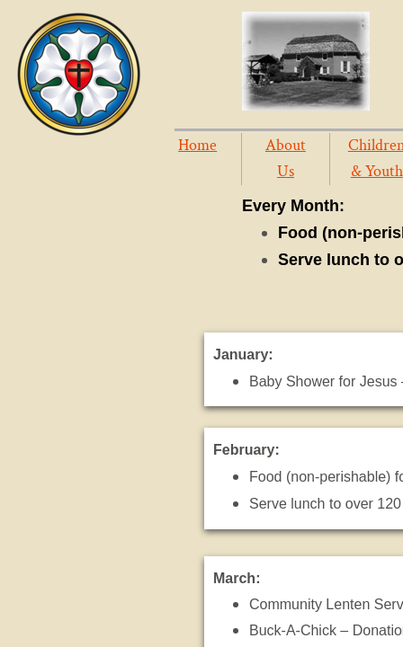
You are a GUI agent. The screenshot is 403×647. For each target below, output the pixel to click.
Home (197, 145)
